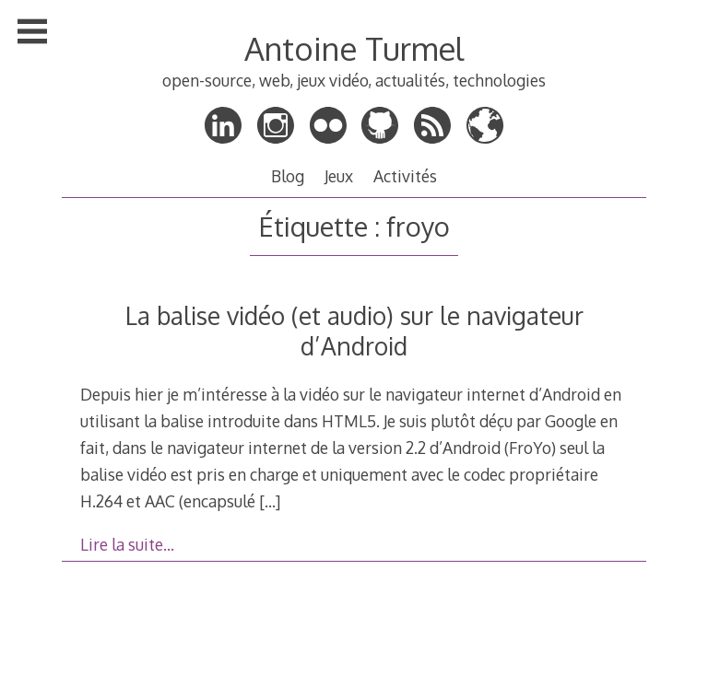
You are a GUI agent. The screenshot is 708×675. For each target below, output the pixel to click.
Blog (287, 176)
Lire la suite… (127, 544)
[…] (269, 501)
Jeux (338, 176)
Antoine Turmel (354, 48)
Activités (405, 176)
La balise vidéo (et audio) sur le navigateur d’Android (354, 330)
